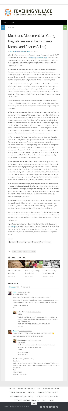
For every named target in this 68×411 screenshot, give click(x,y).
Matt (14, 292)
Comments (14, 287)
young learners (32, 251)
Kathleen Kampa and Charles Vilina (20, 51)
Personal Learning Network (26, 388)
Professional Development (17, 392)
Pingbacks (27, 287)
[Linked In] (47, 407)
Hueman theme (25, 406)
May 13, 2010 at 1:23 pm (25, 331)
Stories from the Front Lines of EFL (48, 392)
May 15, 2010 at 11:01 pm (34, 311)
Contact (10, 2)
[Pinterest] (57, 407)
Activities (11, 27)
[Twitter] (44, 407)
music (20, 251)
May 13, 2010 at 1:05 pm (24, 292)
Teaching (25, 251)
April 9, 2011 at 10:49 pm (29, 358)
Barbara (15, 330)
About (28, 2)
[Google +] (50, 407)
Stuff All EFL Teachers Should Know (48, 388)
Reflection (31, 392)
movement (14, 251)
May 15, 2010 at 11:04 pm (34, 340)
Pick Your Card (19, 2)
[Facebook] (41, 407)
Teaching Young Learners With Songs (39, 57)
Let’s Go (34, 2)
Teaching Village (15, 227)
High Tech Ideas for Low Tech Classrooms (27, 400)
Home (4, 2)
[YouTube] (53, 407)
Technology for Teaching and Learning (21, 396)
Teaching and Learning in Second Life (47, 396)
